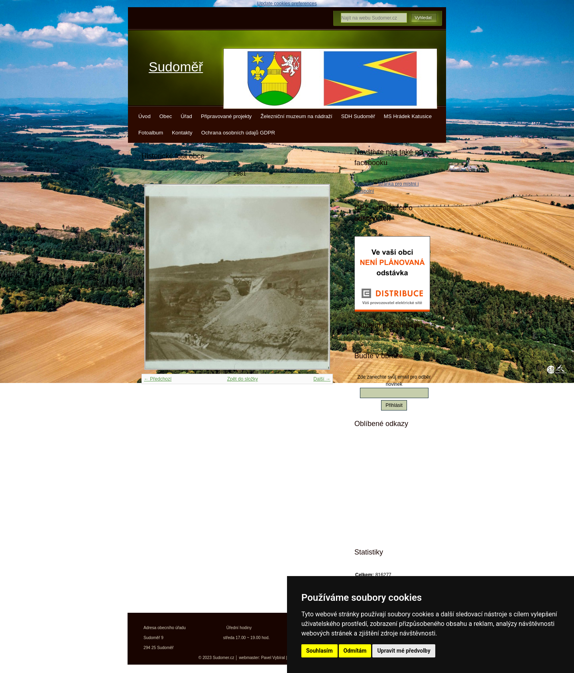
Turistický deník (386, 490)
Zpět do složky (242, 379)
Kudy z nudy (382, 462)
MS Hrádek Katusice (408, 116)
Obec (165, 116)
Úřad (186, 116)
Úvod (144, 116)
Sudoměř (176, 66)
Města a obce (383, 532)
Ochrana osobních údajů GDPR (238, 133)
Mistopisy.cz (382, 448)
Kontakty (182, 133)
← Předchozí (157, 379)
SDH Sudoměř (358, 116)
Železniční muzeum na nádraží (296, 116)
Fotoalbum (150, 133)
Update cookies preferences (286, 3)
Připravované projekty (226, 116)
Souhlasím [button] (319, 650)
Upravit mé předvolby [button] (403, 650)
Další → (321, 379)
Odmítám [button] (355, 650)
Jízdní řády (380, 518)
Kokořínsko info (386, 504)
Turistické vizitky (387, 476)
